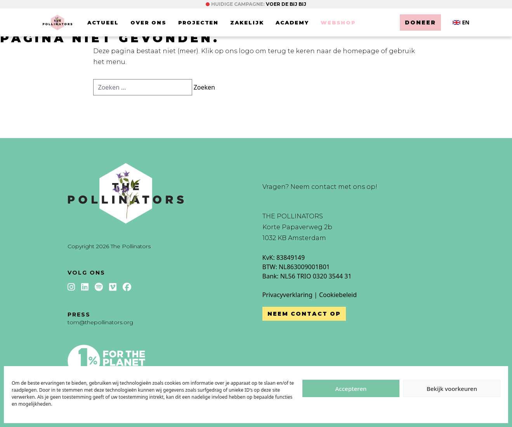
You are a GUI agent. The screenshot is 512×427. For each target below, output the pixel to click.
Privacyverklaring (287, 294)
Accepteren (351, 388)
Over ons (148, 22)
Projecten (198, 22)
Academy (292, 22)
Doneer (420, 22)
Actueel (103, 22)
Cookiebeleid (338, 294)
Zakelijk (247, 22)
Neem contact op (304, 313)
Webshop (338, 22)
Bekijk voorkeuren (452, 388)
